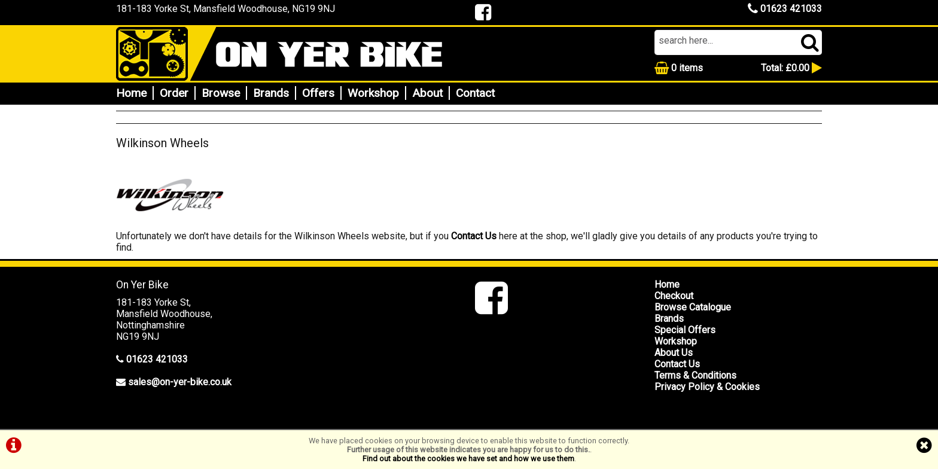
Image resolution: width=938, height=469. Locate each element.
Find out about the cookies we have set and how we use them (468, 458)
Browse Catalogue (692, 307)
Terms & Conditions (695, 375)
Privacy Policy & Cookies (707, 386)
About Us (673, 352)
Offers (318, 93)
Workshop (373, 93)
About (427, 93)
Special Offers (684, 330)
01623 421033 (785, 8)
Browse (221, 93)
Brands (271, 93)
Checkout (673, 296)
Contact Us (474, 236)
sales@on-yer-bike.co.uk (180, 382)
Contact (475, 93)
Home (131, 93)
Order (174, 93)
